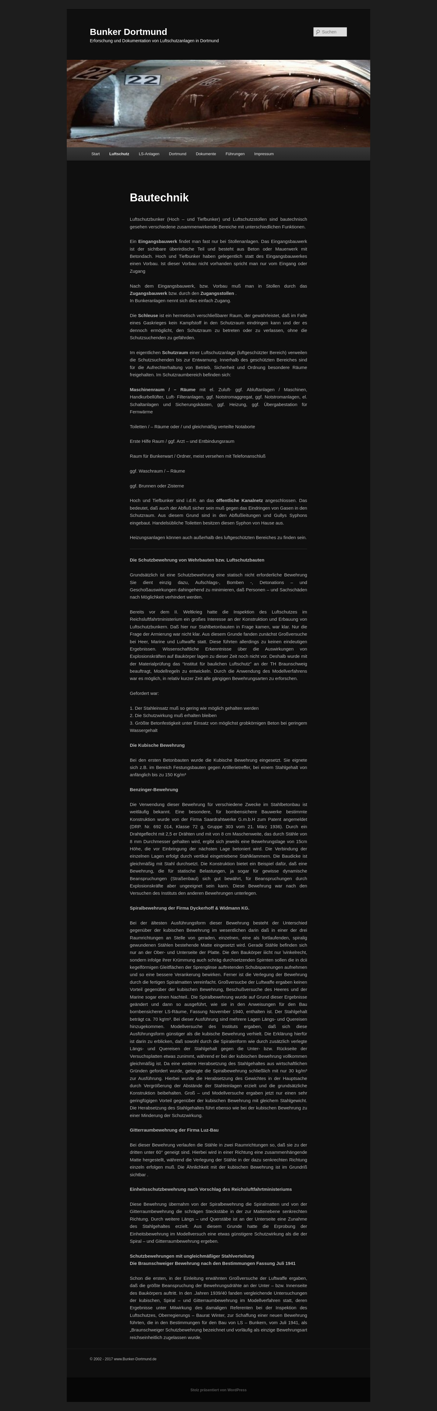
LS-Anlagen (149, 154)
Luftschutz (119, 154)
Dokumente (206, 154)
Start (95, 154)
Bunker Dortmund (128, 32)
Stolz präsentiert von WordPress (218, 1390)
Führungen (235, 154)
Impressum (264, 154)
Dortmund (177, 154)
